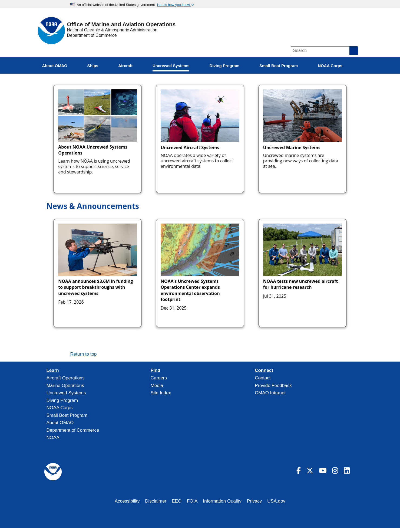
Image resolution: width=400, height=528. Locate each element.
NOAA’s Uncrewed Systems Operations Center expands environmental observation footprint (190, 290)
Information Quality (222, 501)
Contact (262, 378)
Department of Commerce (92, 35)
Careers (159, 378)
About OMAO (60, 422)
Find (155, 370)
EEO (176, 501)
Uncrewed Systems (66, 392)
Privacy (254, 501)
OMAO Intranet (270, 392)
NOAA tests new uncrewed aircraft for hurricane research (300, 284)
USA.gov (276, 501)
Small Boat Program (67, 415)
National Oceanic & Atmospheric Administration (112, 30)
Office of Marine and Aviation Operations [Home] (121, 24)
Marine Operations (65, 385)
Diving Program (62, 400)
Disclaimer (155, 501)
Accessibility (127, 501)
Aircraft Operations (66, 378)
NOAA (53, 437)
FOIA (192, 501)
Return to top (83, 354)
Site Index (161, 392)
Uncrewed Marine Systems (291, 147)
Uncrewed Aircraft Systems (190, 147)
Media (157, 385)
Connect (264, 370)
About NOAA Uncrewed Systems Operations (92, 150)
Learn (53, 370)
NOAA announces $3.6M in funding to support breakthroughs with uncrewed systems (95, 287)
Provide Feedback (273, 385)
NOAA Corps (60, 407)
